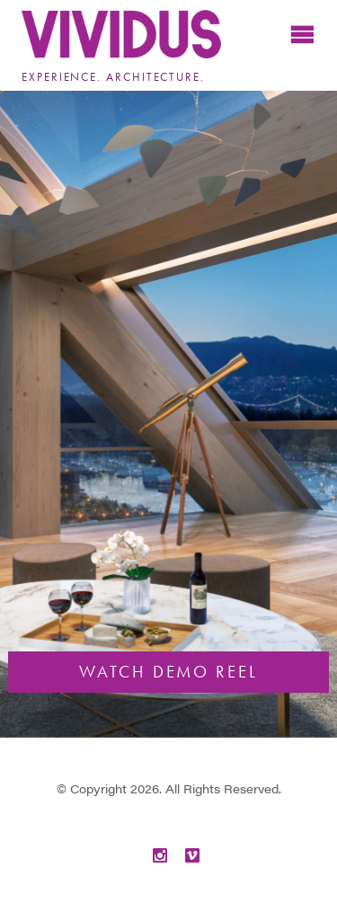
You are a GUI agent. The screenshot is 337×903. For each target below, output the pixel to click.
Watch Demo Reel (168, 671)
